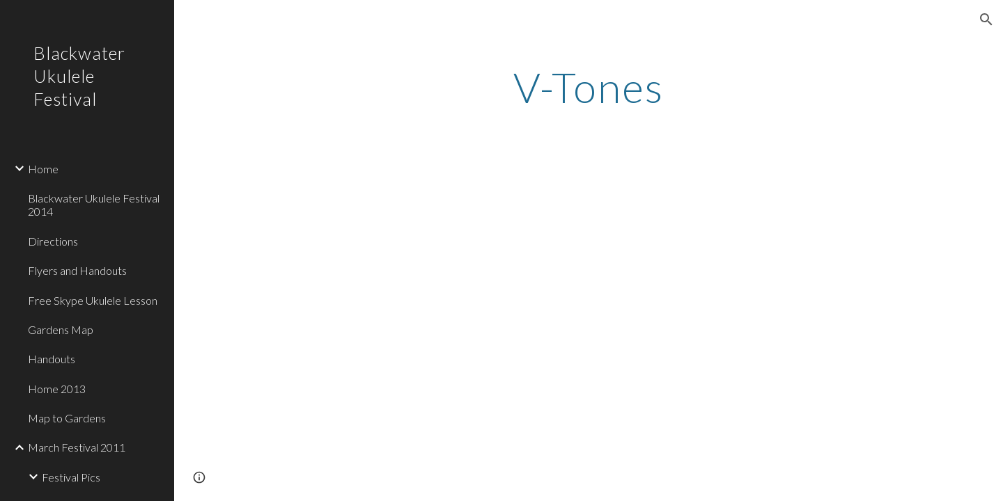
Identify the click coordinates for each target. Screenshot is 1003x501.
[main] (589, 87)
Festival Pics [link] (71, 477)
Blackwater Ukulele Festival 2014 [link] (94, 204)
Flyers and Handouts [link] (77, 270)
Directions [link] (53, 241)
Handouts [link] (51, 358)
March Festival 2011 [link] (76, 447)
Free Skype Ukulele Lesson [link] (92, 300)
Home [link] (43, 168)
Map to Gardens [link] (67, 417)
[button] (986, 19)
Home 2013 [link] (57, 388)
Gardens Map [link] (60, 329)
